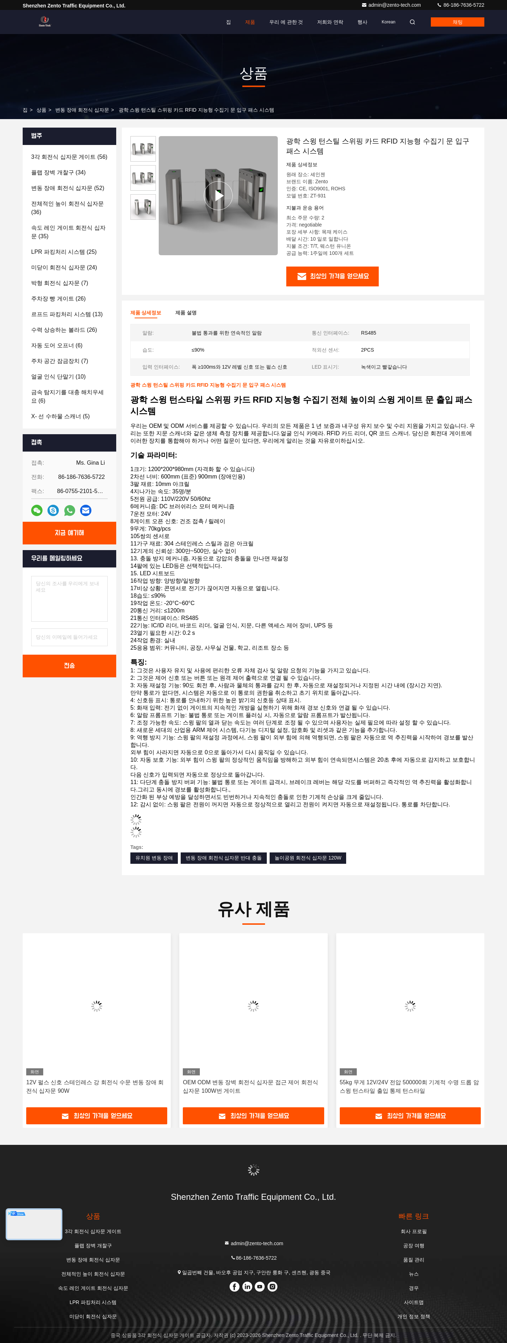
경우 (414, 1288)
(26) (58, 299)
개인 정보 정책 (414, 1316)
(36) (67, 208)
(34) (58, 172)
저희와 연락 (330, 22)
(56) (69, 157)
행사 (362, 22)
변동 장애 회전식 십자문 (82, 110)
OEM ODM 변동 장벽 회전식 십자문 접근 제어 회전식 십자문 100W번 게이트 (250, 1086)
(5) (60, 416)
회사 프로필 (414, 1231)
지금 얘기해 (69, 533)
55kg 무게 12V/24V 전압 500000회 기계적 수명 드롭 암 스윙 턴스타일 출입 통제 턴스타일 (409, 1086)
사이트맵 (414, 1302)
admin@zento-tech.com (391, 5)
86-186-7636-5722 (460, 5)
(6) (57, 345)
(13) (67, 314)
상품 (41, 110)
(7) (59, 283)
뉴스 (414, 1274)
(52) (67, 188)
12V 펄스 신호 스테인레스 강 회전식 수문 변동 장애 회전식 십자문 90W (95, 1086)
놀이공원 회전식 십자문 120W (308, 858)
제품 (250, 22)
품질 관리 (413, 1260)
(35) (68, 232)
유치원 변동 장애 (154, 858)
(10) (58, 377)
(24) (64, 267)
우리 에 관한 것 (286, 22)
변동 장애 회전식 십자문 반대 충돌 (224, 858)
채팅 (458, 22)
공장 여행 (413, 1245)
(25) (64, 252)
